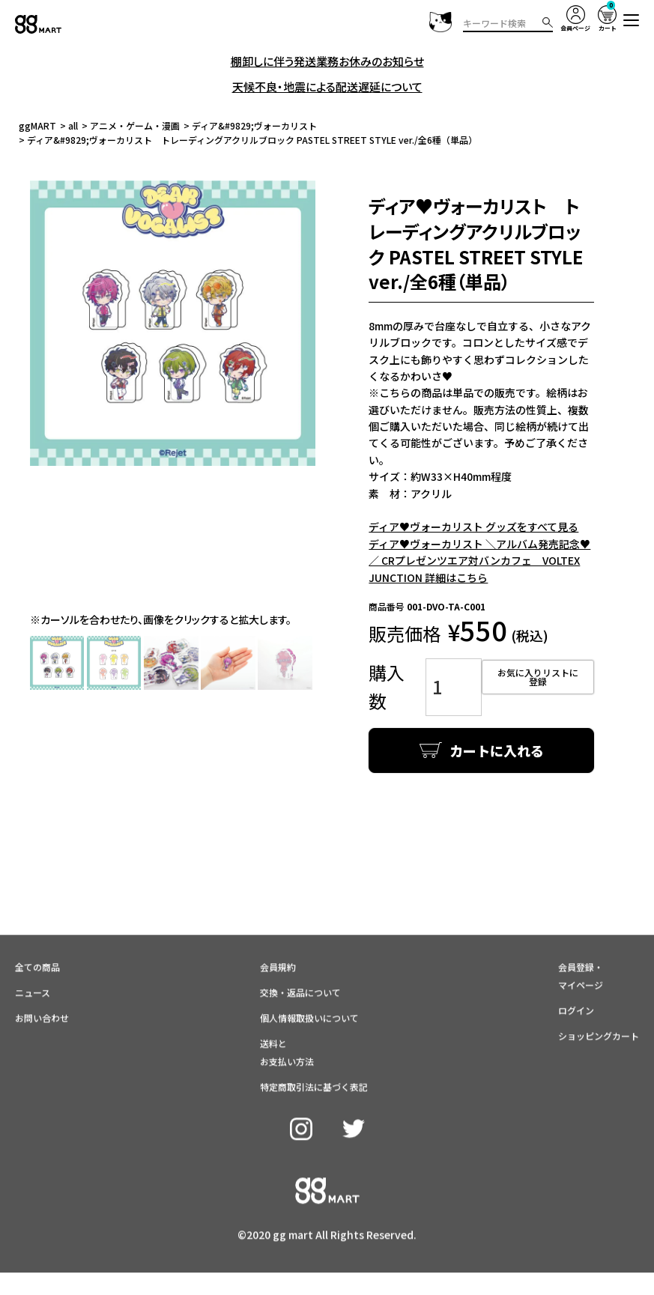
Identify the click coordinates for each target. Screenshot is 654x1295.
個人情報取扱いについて (309, 984)
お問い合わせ (42, 984)
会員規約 (278, 933)
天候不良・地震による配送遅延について (327, 86)
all (73, 125)
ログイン (576, 977)
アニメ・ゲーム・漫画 (135, 125)
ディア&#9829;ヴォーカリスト (254, 125)
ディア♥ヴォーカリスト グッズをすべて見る (473, 526)
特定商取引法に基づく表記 (314, 1053)
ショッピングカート (598, 1002)
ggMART (37, 125)
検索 (547, 22)
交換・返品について (300, 959)
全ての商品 (37, 933)
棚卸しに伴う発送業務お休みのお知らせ (327, 61)
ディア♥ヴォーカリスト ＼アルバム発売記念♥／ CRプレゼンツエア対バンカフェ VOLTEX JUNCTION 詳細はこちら (479, 560)
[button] (632, 20)
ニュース (32, 959)
